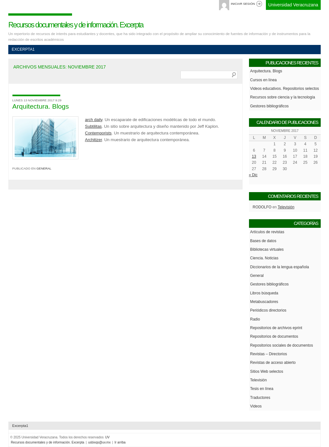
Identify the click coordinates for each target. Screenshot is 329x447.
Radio (255, 319)
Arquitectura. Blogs (40, 106)
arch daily (93, 119)
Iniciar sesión (243, 3)
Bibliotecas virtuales (267, 249)
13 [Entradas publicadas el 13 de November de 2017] (254, 156)
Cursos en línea (263, 80)
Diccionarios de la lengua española (279, 267)
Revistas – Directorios (268, 354)
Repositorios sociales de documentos (281, 345)
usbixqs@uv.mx (99, 442)
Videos (256, 406)
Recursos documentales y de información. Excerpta (75, 25)
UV (107, 437)
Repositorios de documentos (274, 336)
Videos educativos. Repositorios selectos (284, 88)
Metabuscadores (264, 301)
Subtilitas (93, 126)
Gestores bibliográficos (269, 106)
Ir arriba (120, 442)
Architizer (93, 139)
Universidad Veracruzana (293, 4)
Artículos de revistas (267, 232)
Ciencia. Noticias (264, 258)
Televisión (286, 207)
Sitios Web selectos (266, 371)
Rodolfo (262, 207)
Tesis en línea (262, 388)
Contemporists (98, 133)
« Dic (253, 175)
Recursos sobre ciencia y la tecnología (282, 97)
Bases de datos (263, 241)
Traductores (260, 397)
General (43, 168)
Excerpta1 (23, 49)
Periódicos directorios (268, 310)
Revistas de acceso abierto (273, 362)
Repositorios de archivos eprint (276, 328)
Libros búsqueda (264, 293)
